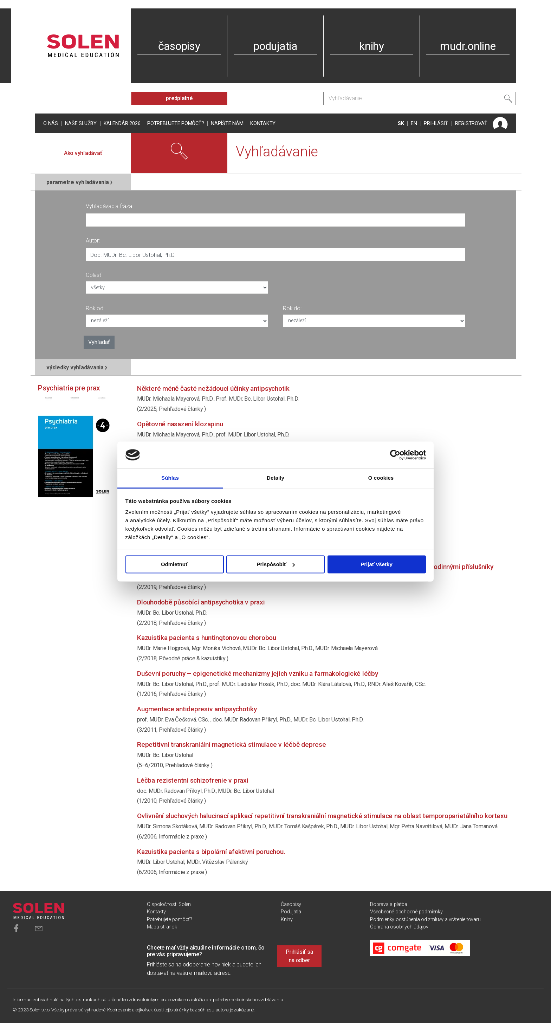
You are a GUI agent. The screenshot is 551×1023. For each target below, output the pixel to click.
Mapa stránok (162, 927)
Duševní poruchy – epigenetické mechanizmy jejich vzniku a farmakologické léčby (257, 673)
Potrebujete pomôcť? (175, 124)
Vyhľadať (99, 342)
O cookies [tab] (381, 478)
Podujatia (291, 912)
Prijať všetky (377, 564)
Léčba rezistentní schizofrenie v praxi (192, 780)
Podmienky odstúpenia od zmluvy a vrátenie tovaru (425, 919)
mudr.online (467, 46)
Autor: (93, 240)
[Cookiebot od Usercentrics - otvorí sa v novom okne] (395, 454)
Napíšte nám (227, 124)
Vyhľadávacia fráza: (109, 206)
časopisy (179, 46)
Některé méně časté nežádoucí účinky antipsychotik (213, 388)
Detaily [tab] (275, 478)
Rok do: (292, 308)
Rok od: (95, 308)
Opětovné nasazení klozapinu (180, 424)
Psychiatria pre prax (69, 388)
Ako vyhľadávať (83, 153)
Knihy (287, 919)
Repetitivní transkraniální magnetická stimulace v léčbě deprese (231, 744)
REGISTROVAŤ (471, 124)
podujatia (275, 46)
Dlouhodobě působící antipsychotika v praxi (201, 602)
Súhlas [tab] (170, 478)
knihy (371, 46)
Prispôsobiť (276, 564)
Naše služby (81, 124)
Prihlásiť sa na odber (299, 956)
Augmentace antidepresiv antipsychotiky (197, 709)
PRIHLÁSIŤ (436, 124)
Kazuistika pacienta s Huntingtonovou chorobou (206, 638)
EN (414, 124)
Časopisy (291, 904)
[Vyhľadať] (508, 100)
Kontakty (263, 124)
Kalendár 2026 (122, 124)
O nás (50, 124)
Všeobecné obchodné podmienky (406, 912)
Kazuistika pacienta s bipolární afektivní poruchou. (211, 852)
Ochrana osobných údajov (399, 927)
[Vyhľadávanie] (419, 98)
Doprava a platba (388, 904)
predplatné (179, 98)
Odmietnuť (174, 564)
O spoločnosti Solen (169, 904)
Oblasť (93, 275)
